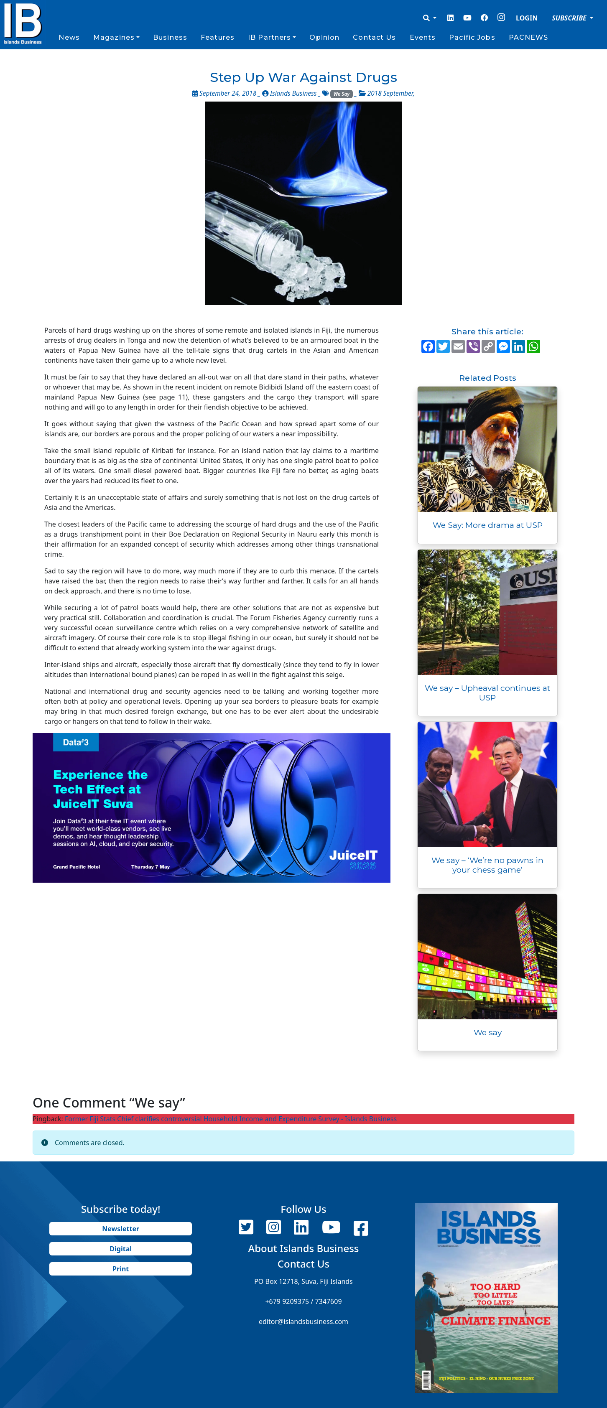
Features (218, 37)
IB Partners (269, 37)
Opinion (324, 37)
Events (423, 37)
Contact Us (374, 37)
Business (170, 37)
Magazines (114, 37)
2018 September (390, 93)
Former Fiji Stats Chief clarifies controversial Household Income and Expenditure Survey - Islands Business (231, 1118)
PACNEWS (528, 37)
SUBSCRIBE (570, 18)
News (69, 37)
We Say (341, 94)
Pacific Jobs (472, 37)
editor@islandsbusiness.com (303, 1321)
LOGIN (527, 18)
